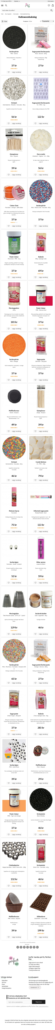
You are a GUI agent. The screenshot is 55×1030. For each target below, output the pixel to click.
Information (51, 1)
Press (3, 984)
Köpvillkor (5, 980)
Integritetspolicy (6, 988)
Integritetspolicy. (43, 1006)
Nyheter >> (17, 1)
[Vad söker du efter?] (27, 10)
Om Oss (4, 982)
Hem (2, 14)
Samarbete (5, 986)
